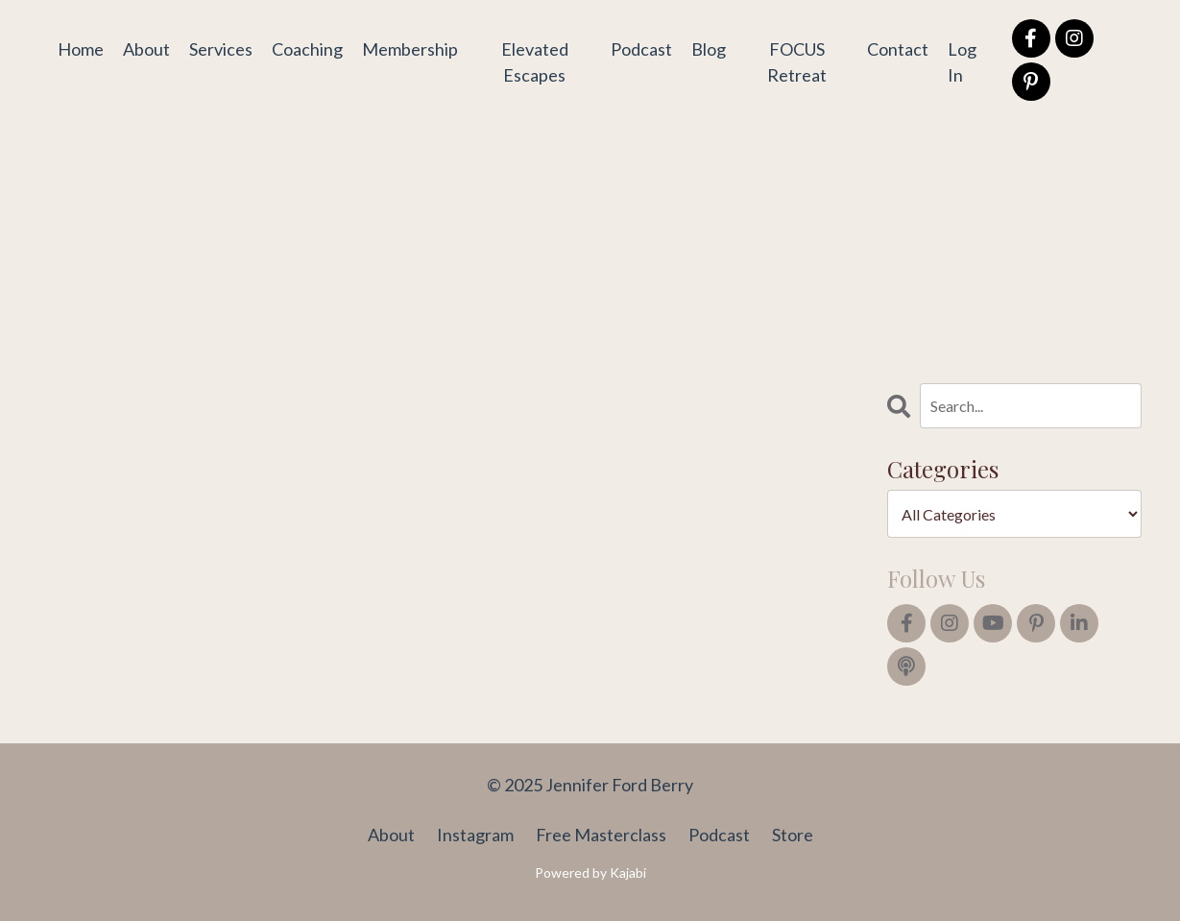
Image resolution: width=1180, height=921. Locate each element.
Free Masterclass (601, 834)
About (146, 49)
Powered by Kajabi (590, 872)
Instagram (475, 834)
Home (81, 49)
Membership (410, 49)
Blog (708, 49)
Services (221, 49)
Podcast (641, 49)
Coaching (307, 49)
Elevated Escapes (534, 61)
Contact (897, 49)
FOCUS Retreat (797, 61)
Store (792, 834)
